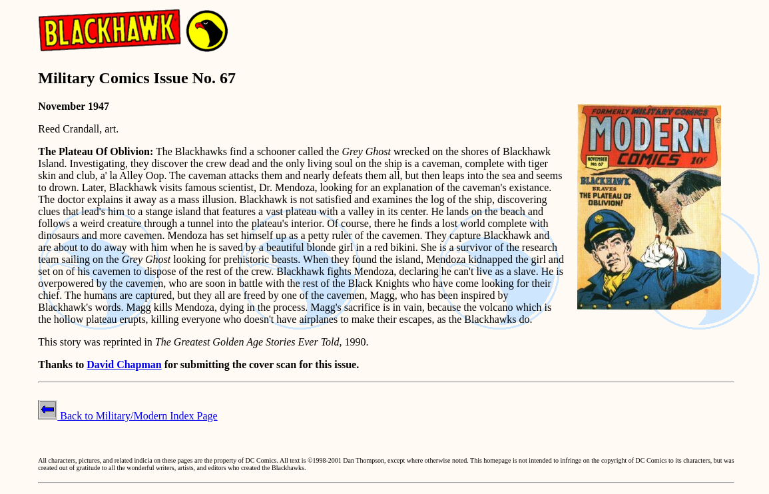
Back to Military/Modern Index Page (127, 415)
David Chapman (124, 364)
